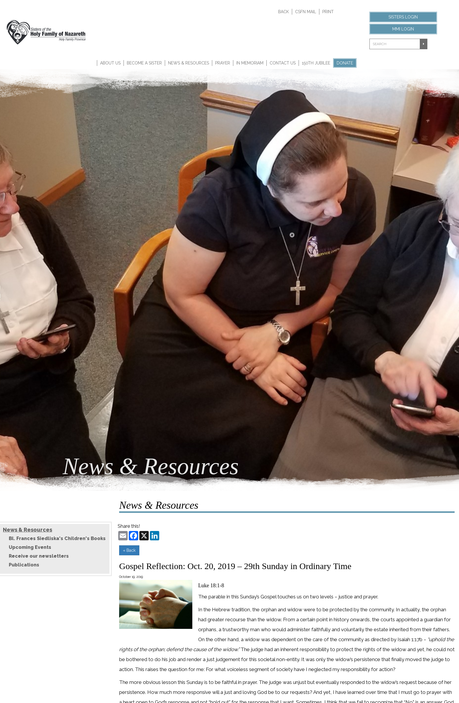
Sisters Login (403, 17)
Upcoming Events (30, 547)
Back (283, 11)
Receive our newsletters (39, 556)
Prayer (222, 63)
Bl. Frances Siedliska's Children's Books (57, 538)
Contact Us (283, 63)
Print (328, 11)
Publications (24, 565)
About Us (110, 63)
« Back (129, 550)
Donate (345, 63)
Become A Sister (144, 63)
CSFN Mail (305, 11)
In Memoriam (249, 63)
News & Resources (188, 63)
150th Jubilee (316, 63)
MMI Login (403, 29)
